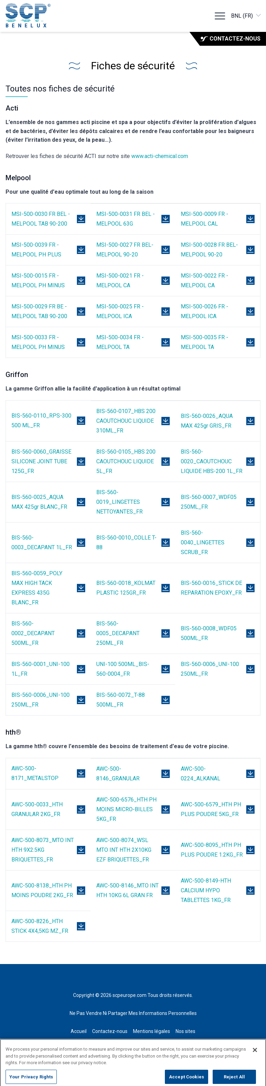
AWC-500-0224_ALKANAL (200, 773)
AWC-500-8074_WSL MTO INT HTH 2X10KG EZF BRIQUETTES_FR (123, 850)
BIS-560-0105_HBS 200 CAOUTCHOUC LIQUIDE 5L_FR (126, 461)
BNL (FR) (246, 15)
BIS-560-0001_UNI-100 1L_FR (40, 669)
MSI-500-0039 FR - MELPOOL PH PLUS (36, 250)
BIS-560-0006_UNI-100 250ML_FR (210, 669)
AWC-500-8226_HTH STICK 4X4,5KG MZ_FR (39, 926)
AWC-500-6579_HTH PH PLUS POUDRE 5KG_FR (211, 809)
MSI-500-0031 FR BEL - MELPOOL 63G (125, 219)
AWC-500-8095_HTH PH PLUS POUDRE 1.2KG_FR (212, 850)
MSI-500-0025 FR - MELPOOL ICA (120, 311)
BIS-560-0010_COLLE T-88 (126, 542)
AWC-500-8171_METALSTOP (35, 773)
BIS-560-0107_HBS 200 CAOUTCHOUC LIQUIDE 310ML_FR (126, 421)
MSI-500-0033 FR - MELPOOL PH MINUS (38, 342)
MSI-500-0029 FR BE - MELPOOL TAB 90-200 (39, 311)
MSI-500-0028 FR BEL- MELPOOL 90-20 (209, 250)
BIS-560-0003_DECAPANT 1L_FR (41, 542)
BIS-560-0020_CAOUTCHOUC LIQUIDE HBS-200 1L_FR (211, 461)
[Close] (255, 1054)
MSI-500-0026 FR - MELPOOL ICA (204, 311)
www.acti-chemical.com (159, 156)
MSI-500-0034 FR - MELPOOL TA (120, 342)
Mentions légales (151, 1031)
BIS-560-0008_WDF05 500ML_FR (209, 633)
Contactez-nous (230, 38)
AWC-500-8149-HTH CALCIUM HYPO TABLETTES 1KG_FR (206, 890)
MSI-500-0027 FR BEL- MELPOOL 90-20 (124, 250)
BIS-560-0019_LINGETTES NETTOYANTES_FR (119, 502)
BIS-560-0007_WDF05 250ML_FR (209, 502)
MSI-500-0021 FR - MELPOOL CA (120, 280)
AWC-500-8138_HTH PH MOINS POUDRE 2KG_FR (42, 890)
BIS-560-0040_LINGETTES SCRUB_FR (202, 542)
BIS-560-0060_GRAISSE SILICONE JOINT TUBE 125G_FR (41, 461)
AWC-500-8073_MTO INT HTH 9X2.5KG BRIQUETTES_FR (42, 850)
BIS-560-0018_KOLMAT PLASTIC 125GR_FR (126, 588)
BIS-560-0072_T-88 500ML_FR (120, 700)
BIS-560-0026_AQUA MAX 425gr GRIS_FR (207, 421)
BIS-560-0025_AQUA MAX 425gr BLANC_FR (39, 502)
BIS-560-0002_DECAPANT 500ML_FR (33, 633)
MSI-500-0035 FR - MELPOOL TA (204, 342)
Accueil (79, 1031)
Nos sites (185, 1031)
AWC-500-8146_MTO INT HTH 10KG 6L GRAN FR (127, 890)
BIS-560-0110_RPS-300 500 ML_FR (41, 420)
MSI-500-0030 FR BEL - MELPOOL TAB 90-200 (40, 219)
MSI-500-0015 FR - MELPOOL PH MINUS (38, 280)
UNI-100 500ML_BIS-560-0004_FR (122, 669)
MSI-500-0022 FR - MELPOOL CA (204, 280)
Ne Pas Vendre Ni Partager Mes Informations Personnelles (133, 1013)
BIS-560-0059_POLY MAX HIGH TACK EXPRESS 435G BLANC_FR (36, 588)
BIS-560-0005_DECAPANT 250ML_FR (118, 633)
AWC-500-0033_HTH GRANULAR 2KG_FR (37, 809)
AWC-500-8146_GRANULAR (118, 773)
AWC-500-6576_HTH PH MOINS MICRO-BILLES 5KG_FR (126, 809)
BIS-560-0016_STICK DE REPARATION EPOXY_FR (211, 588)
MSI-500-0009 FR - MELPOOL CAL (204, 219)
